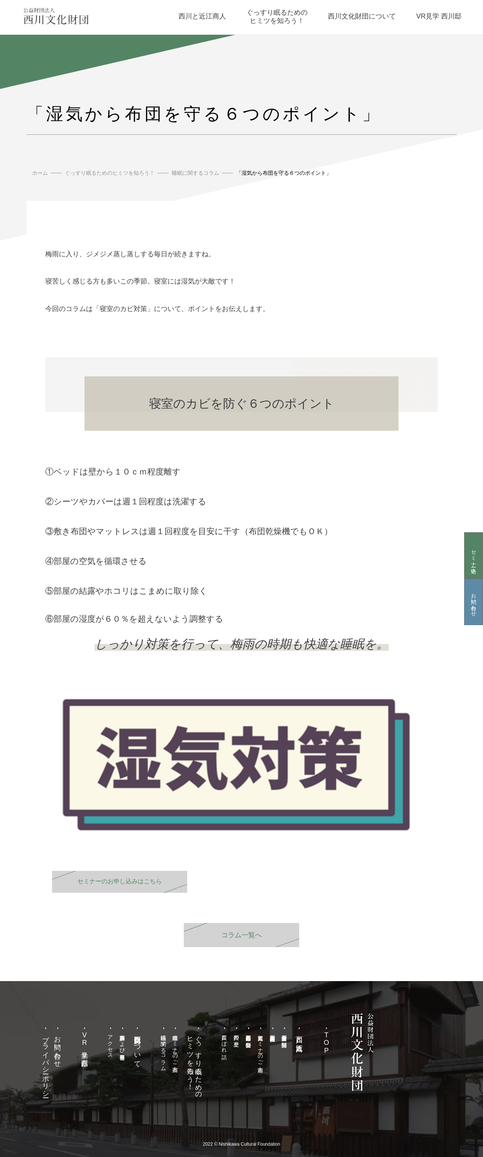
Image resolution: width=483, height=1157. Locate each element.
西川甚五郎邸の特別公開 (248, 1035)
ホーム (40, 173)
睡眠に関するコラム (195, 173)
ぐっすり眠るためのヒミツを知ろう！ (110, 173)
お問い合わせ (474, 602)
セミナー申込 (474, 555)
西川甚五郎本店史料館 (272, 1032)
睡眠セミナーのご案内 (175, 1047)
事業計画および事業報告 (123, 1041)
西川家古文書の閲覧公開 (284, 1035)
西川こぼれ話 (225, 1040)
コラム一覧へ (241, 935)
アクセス (111, 1043)
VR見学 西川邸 (84, 1043)
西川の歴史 (237, 1034)
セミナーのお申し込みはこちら (119, 881)
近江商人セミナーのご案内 (260, 1047)
